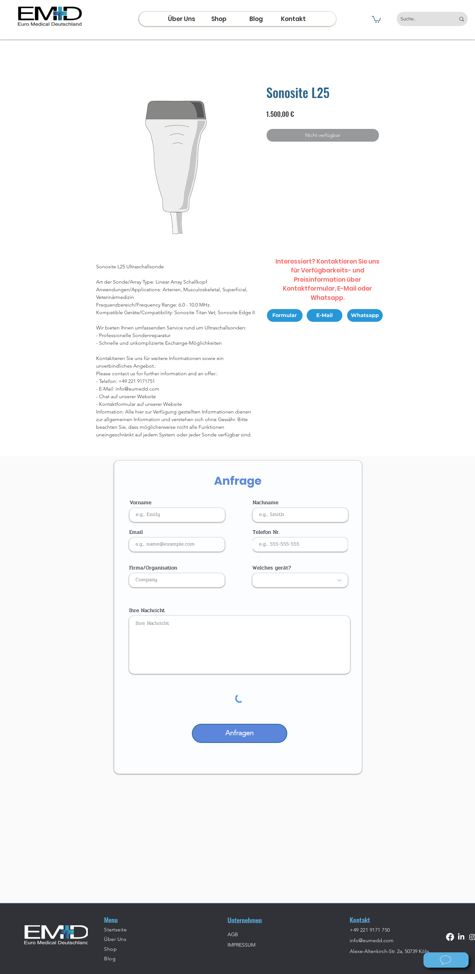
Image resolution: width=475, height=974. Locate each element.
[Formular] (285, 315)
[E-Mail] (324, 315)
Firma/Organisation (153, 567)
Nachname (265, 502)
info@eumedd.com (372, 940)
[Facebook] (450, 937)
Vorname (140, 502)
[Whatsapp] (365, 315)
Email (136, 532)
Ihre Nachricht (147, 610)
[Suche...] (423, 19)
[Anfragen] (239, 733)
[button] (376, 19)
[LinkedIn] (461, 937)
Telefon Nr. (266, 532)
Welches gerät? (271, 567)
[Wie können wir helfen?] (446, 960)
